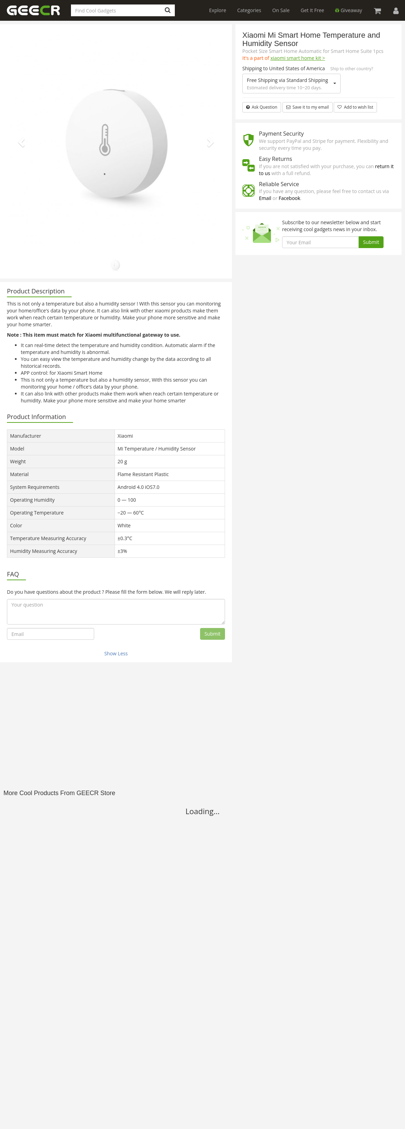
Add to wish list (355, 107)
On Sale (281, 10)
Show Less (116, 653)
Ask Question (261, 107)
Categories (249, 10)
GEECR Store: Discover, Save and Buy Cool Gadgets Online (38, 14)
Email (265, 198)
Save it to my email (307, 107)
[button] (20, 140)
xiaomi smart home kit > (297, 58)
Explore (217, 10)
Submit (212, 633)
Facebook (289, 198)
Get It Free (312, 10)
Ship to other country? (351, 69)
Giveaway (348, 10)
